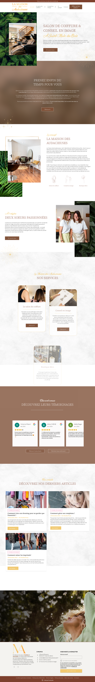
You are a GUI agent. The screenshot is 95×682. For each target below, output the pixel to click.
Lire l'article (13, 549)
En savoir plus (50, 50)
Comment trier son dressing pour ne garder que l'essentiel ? (26, 535)
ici (57, 1)
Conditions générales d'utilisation (23, 677)
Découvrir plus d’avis (35, 472)
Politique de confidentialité (38, 677)
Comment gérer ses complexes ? (62, 534)
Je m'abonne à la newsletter (70, 660)
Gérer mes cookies (68, 677)
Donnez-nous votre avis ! (58, 472)
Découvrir (47, 130)
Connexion (76, 677)
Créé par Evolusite (48, 680)
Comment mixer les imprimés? (19, 576)
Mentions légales (49, 677)
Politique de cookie (59, 677)
